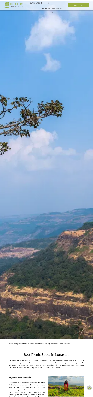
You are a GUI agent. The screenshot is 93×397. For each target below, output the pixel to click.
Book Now (79, 5)
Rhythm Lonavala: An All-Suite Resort (53, 8)
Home (11, 343)
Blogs (48, 343)
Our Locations (37, 3)
